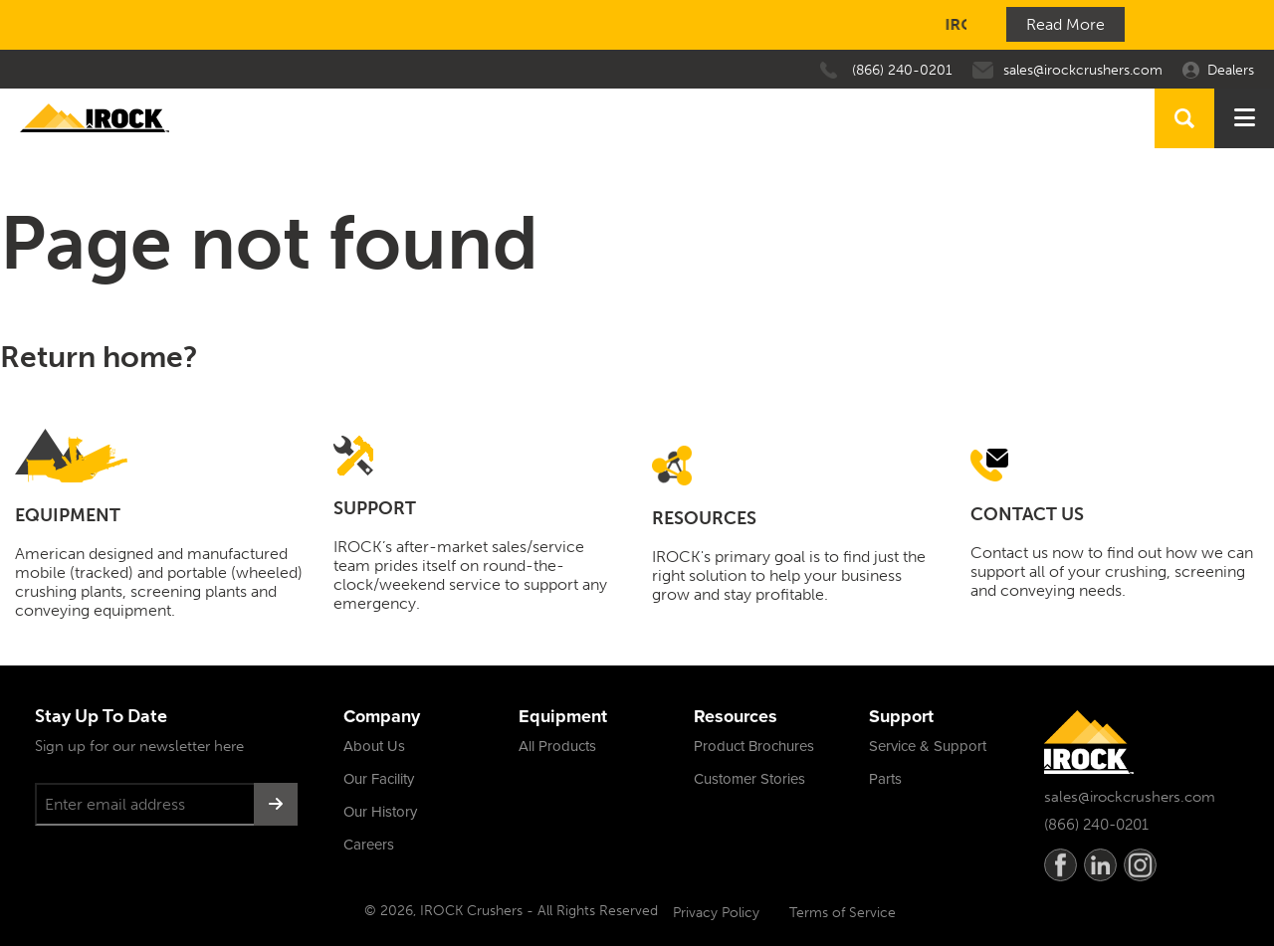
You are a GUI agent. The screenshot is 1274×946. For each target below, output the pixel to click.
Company (381, 716)
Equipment (563, 716)
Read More (1065, 24)
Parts (885, 779)
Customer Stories (749, 779)
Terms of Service (842, 912)
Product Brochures (754, 746)
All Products (557, 746)
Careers (368, 844)
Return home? (99, 357)
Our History (380, 812)
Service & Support (927, 746)
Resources (735, 716)
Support (901, 716)
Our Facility (378, 779)
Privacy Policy (716, 912)
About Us (374, 746)
